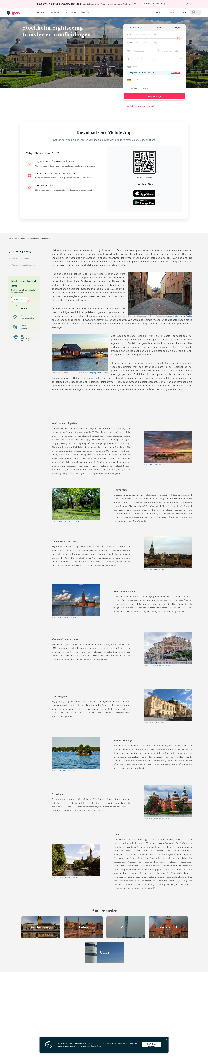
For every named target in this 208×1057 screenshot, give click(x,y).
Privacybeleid (129, 106)
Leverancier (70, 12)
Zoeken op (154, 96)
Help (159, 12)
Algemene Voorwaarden (146, 106)
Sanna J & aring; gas (174, 316)
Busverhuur (55, 12)
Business (85, 12)
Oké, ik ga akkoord (151, 1045)
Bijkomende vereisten (137, 88)
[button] (130, 80)
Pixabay (189, 316)
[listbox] (171, 12)
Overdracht (40, 12)
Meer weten (20, 300)
